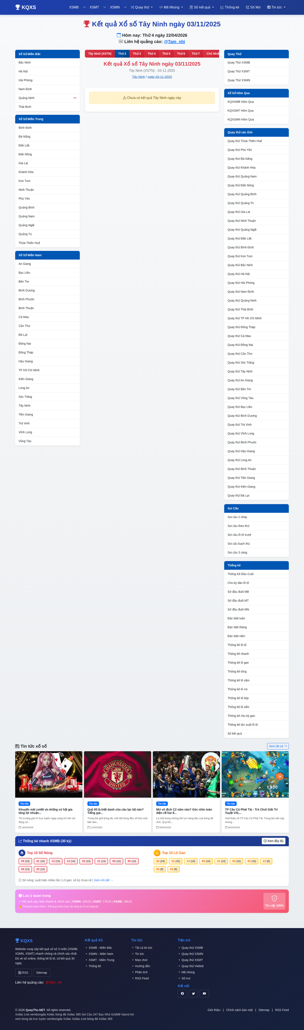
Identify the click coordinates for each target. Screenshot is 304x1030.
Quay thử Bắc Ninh (240, 265)
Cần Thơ (24, 326)
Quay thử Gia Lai (239, 212)
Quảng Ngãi (26, 225)
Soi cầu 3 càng (237, 552)
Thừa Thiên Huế (29, 243)
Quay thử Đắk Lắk (240, 238)
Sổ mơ (184, 978)
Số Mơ (253, 7)
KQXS (25, 7)
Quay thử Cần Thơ (240, 353)
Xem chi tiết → (103, 880)
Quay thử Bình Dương (242, 415)
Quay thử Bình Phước (242, 442)
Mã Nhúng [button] (169, 7)
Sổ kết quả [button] (200, 7)
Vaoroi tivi (127, 1013)
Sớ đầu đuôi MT (238, 600)
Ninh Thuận (26, 189)
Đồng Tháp (26, 352)
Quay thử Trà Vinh (240, 424)
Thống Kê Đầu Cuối (241, 574)
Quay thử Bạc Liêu (240, 407)
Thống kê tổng (237, 671)
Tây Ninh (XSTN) (99, 53)
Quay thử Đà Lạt (238, 495)
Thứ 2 (122, 53)
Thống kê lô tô (237, 645)
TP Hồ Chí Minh (29, 370)
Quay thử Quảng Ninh (242, 300)
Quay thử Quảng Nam (242, 176)
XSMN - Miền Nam (99, 954)
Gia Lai (23, 163)
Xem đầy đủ (274, 841)
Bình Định (25, 127)
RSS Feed (140, 978)
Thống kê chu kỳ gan (241, 715)
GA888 (116, 1013)
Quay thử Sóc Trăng (241, 362)
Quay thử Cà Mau (239, 336)
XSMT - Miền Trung (99, 960)
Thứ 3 (137, 53)
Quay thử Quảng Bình (242, 194)
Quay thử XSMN (190, 954)
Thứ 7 (196, 53)
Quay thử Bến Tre (239, 389)
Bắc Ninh (25, 62)
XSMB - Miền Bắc (98, 947)
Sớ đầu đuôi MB (238, 591)
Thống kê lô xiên (238, 707)
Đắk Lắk (24, 145)
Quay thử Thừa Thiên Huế (245, 141)
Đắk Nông (25, 154)
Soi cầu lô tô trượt (239, 534)
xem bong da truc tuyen (30, 1017)
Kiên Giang (26, 379)
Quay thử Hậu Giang (241, 451)
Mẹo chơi (139, 960)
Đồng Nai (25, 343)
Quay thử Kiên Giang (241, 486)
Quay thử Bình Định (241, 247)
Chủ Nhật (213, 53)
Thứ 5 (166, 53)
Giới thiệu (214, 1008)
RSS (22, 972)
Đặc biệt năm (236, 636)
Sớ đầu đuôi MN (238, 609)
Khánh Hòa (26, 172)
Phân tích (139, 972)
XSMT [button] (94, 7)
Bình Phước (26, 299)
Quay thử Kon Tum (240, 256)
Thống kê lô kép (238, 698)
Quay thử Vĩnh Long (241, 433)
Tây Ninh (24, 405)
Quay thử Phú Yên (240, 150)
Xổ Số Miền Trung (31, 119)
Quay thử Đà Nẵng (240, 158)
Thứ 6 (181, 53)
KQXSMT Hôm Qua (241, 110)
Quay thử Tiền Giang (241, 477)
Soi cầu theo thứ (238, 526)
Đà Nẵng (24, 136)
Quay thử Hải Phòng (241, 282)
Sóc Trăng (25, 396)
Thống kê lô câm (239, 680)
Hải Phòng (26, 80)
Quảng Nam (27, 216)
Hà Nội (23, 71)
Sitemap (38, 972)
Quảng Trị (25, 234)
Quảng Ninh (47, 98)
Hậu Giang (26, 361)
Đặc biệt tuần (236, 618)
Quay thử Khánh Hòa (241, 167)
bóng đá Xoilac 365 (68, 1013)
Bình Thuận (26, 308)
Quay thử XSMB (190, 947)
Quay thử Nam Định (241, 291)
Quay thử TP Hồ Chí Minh (245, 318)
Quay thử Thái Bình (240, 309)
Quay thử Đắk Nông (241, 185)
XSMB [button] (74, 7)
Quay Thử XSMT (239, 71)
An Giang (25, 263)
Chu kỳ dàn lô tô (238, 583)
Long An (24, 388)
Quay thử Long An (239, 460)
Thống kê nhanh (238, 653)
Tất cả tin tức (141, 947)
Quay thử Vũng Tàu (240, 398)
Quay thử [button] (140, 7)
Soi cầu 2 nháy (237, 517)
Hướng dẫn (140, 966)
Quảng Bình (26, 207)
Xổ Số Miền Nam (30, 255)
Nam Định (25, 89)
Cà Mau (24, 317)
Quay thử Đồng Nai (240, 344)
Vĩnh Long (25, 432)
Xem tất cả (278, 746)
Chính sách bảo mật (239, 1008)
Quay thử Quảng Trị (241, 203)
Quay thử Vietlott (191, 966)
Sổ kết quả (235, 733)
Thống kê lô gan (238, 662)
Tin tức (137, 954)
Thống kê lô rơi (237, 689)
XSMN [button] (115, 7)
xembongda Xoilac (42, 1013)
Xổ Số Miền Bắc (30, 54)
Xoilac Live (22, 1013)
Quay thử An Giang (240, 380)
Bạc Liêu (24, 272)
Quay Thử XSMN (239, 80)
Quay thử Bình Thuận (242, 469)
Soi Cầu (233, 508)
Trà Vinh (24, 423)
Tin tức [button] (275, 7)
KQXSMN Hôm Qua (241, 119)
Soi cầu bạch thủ (239, 543)
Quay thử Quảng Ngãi (242, 229)
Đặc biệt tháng (237, 627)
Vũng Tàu (25, 441)
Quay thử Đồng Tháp (241, 327)
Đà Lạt (23, 334)
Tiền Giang (26, 414)
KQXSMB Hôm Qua (241, 101)
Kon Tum (24, 181)
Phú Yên (24, 198)
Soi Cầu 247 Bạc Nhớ (95, 1013)
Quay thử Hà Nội (239, 274)
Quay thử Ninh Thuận (242, 220)
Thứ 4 (152, 53)
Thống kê (230, 7)
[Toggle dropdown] (84, 7)
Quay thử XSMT (190, 960)
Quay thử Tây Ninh (240, 371)
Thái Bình (25, 106)
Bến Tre (24, 281)
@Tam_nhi (174, 41)
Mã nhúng (186, 972)
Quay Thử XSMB (239, 62)
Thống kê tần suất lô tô (243, 724)
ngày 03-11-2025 (160, 77)
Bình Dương (27, 290)
